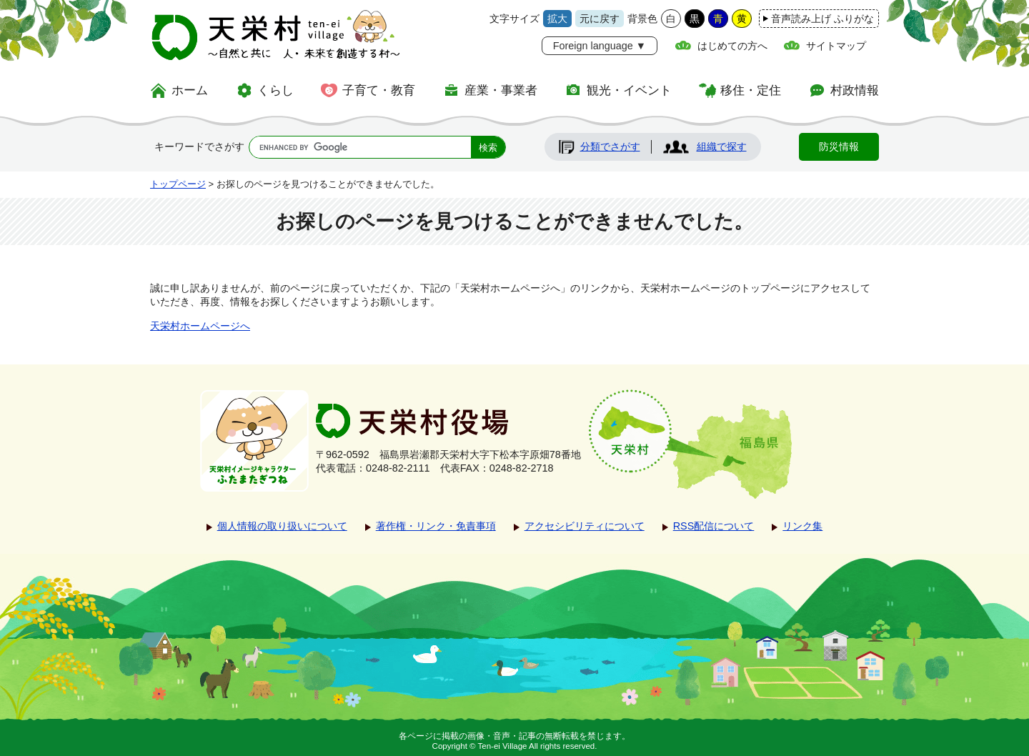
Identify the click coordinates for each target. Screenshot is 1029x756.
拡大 (557, 18)
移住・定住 (750, 90)
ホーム (190, 90)
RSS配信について (714, 526)
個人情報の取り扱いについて (282, 526)
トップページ (178, 184)
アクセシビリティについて (585, 526)
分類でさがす (610, 146)
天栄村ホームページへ (200, 326)
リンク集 (802, 526)
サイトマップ (836, 45)
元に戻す (600, 18)
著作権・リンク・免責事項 (436, 526)
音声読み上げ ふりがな (822, 18)
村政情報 (854, 90)
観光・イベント (629, 90)
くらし (275, 90)
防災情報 (839, 146)
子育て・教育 (378, 90)
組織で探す (722, 146)
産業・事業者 (500, 90)
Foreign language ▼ (599, 45)
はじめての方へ (732, 45)
